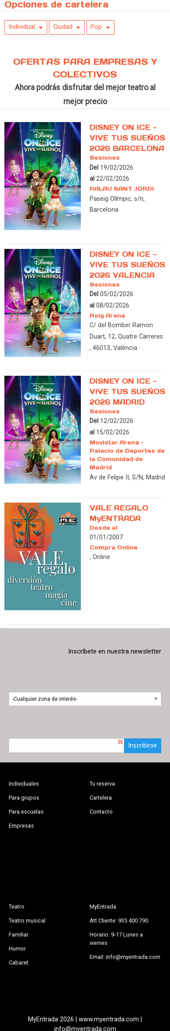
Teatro (16, 906)
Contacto (101, 811)
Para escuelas (26, 811)
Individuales (24, 783)
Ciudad (63, 27)
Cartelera (101, 797)
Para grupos (24, 797)
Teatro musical (27, 920)
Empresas (21, 825)
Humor (17, 948)
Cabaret (18, 962)
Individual (22, 27)
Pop (96, 27)
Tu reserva (102, 783)
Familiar (18, 934)
